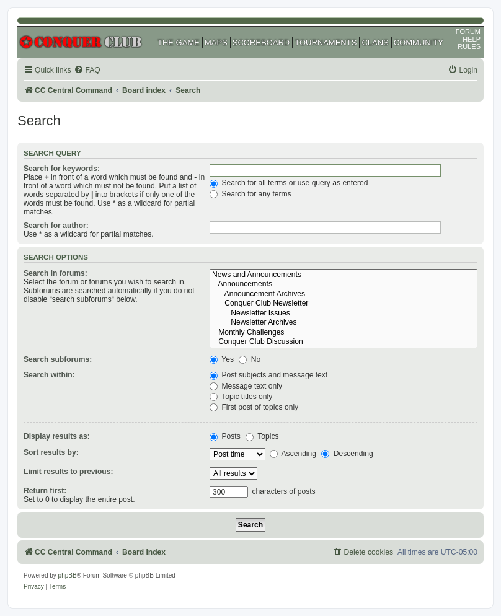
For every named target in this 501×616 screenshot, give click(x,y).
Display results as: (57, 436)
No (249, 359)
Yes (222, 359)
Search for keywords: (62, 168)
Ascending (293, 453)
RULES (469, 46)
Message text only (246, 386)
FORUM (468, 31)
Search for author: (56, 225)
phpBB (67, 575)
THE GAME (178, 42)
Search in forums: (55, 273)
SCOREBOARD (261, 42)
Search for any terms (250, 194)
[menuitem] (87, 70)
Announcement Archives (343, 294)
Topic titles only (241, 396)
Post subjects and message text (268, 375)
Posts (225, 436)
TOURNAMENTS (326, 42)
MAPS (216, 42)
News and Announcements (343, 275)
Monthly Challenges (343, 333)
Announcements (343, 284)
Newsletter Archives (343, 323)
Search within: (49, 375)
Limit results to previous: (68, 471)
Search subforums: (58, 359)
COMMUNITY (418, 42)
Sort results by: (51, 452)
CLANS (374, 42)
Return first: (45, 490)
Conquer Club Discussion (343, 342)
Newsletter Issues (343, 314)
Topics (262, 436)
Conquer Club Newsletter (343, 304)
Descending (347, 453)
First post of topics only (254, 407)
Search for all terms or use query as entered (289, 182)
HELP (472, 39)
